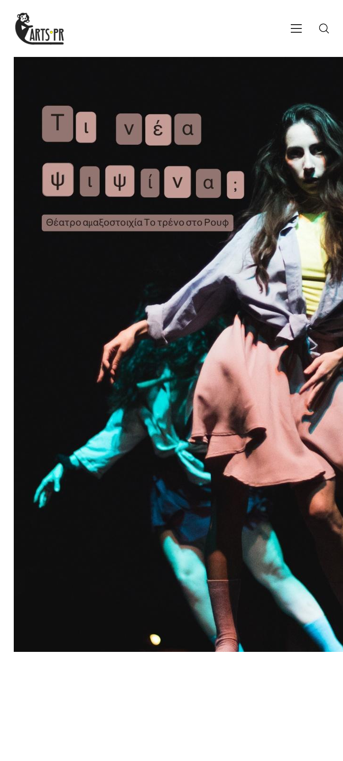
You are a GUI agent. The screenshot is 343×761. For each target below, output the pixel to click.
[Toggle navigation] (296, 28)
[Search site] (324, 28)
